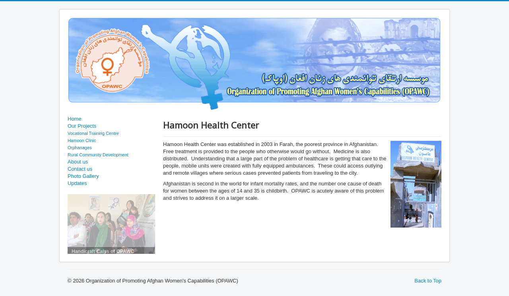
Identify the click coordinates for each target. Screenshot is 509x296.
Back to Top (427, 281)
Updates (77, 183)
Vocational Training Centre (93, 133)
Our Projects (82, 126)
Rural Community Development (98, 154)
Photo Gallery (83, 176)
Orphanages (80, 147)
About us (78, 162)
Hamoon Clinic (82, 140)
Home (75, 119)
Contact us (80, 169)
